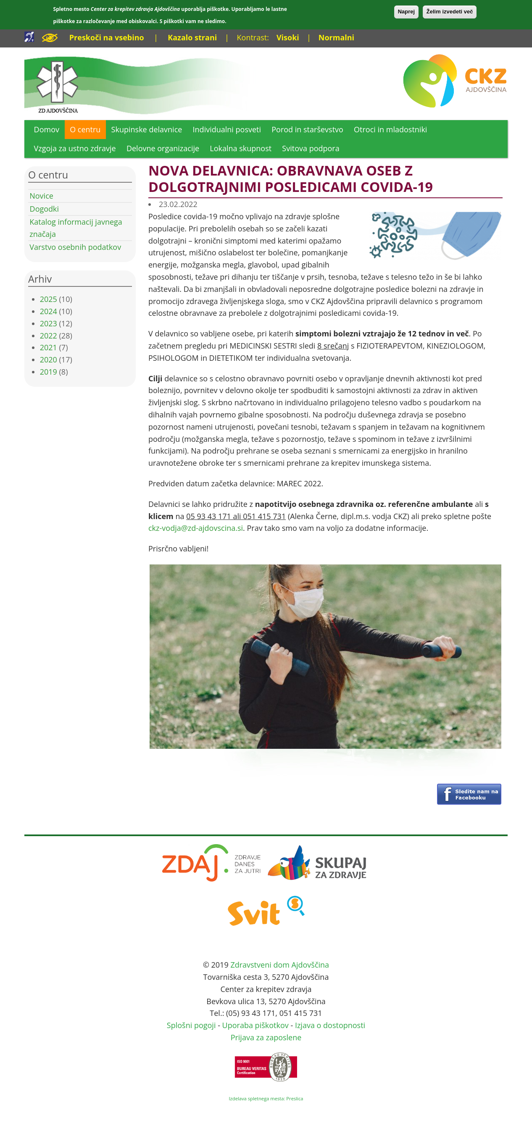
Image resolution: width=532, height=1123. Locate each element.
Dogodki (44, 209)
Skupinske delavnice (146, 129)
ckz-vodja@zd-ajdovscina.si (195, 528)
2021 (48, 347)
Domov (46, 129)
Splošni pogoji (191, 1025)
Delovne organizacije (162, 148)
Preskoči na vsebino (106, 37)
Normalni (336, 37)
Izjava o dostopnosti (330, 1025)
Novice (41, 196)
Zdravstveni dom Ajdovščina (279, 965)
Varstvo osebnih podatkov (75, 247)
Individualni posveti (227, 129)
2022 (48, 336)
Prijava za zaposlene (266, 1037)
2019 (48, 372)
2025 (48, 299)
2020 (48, 359)
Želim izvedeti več (450, 11)
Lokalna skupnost (240, 148)
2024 (48, 311)
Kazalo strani (192, 37)
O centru (85, 129)
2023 (48, 323)
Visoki (288, 37)
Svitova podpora (310, 148)
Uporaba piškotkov (255, 1025)
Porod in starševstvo (307, 129)
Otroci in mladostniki (390, 129)
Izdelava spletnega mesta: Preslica (266, 1098)
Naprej (406, 11)
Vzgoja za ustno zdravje (75, 148)
